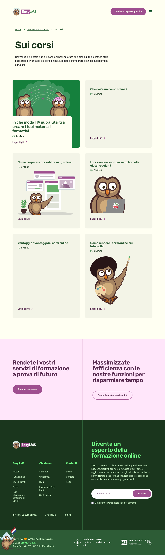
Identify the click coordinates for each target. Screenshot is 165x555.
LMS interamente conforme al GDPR (19, 496)
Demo (69, 471)
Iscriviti (142, 493)
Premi (15, 487)
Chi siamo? (44, 477)
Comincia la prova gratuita (128, 11)
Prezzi (16, 471)
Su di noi (43, 471)
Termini (67, 514)
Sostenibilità (45, 495)
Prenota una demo (27, 389)
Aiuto (68, 482)
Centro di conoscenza (38, 29)
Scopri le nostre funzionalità (112, 395)
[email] (121, 494)
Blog (41, 482)
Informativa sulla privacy (25, 514)
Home (18, 29)
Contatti (70, 477)
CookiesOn (50, 514)
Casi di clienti (19, 482)
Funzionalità (19, 477)
